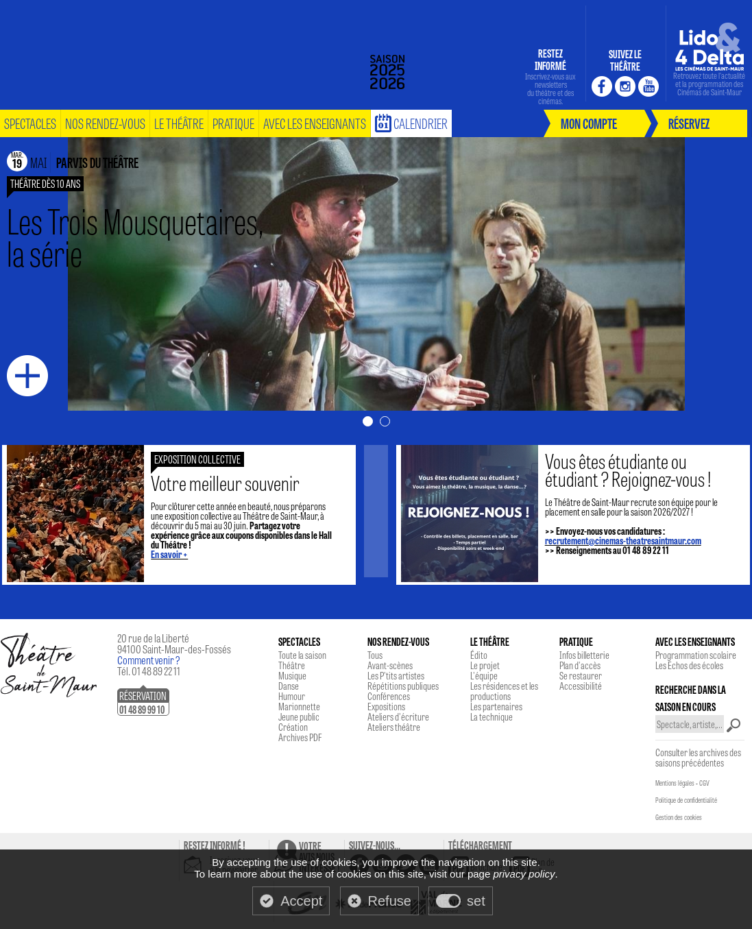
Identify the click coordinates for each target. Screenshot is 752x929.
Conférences (388, 696)
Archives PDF (300, 737)
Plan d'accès (580, 665)
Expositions (386, 706)
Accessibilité (580, 685)
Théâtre (291, 665)
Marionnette (299, 706)
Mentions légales (674, 783)
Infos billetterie (584, 655)
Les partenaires (496, 706)
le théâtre (179, 123)
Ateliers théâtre (393, 727)
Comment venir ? (148, 660)
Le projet (485, 665)
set (476, 900)
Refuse (389, 900)
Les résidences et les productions (504, 691)
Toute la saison (302, 655)
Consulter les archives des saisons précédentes (698, 757)
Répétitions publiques (403, 685)
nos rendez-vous (105, 123)
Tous (375, 655)
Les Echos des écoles (689, 665)
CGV (704, 783)
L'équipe (484, 675)
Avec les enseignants (314, 123)
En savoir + (180, 554)
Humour (291, 696)
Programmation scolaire (695, 655)
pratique (233, 123)
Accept (301, 900)
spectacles (30, 123)
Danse (288, 685)
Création (293, 727)
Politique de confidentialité (686, 800)
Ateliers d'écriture (398, 716)
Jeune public (298, 716)
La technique (491, 716)
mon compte (589, 123)
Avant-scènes (390, 665)
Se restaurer (580, 675)
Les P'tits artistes (395, 675)
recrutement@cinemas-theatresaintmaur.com (611, 540)
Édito (478, 655)
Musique (292, 675)
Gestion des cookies (678, 817)
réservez (688, 123)
